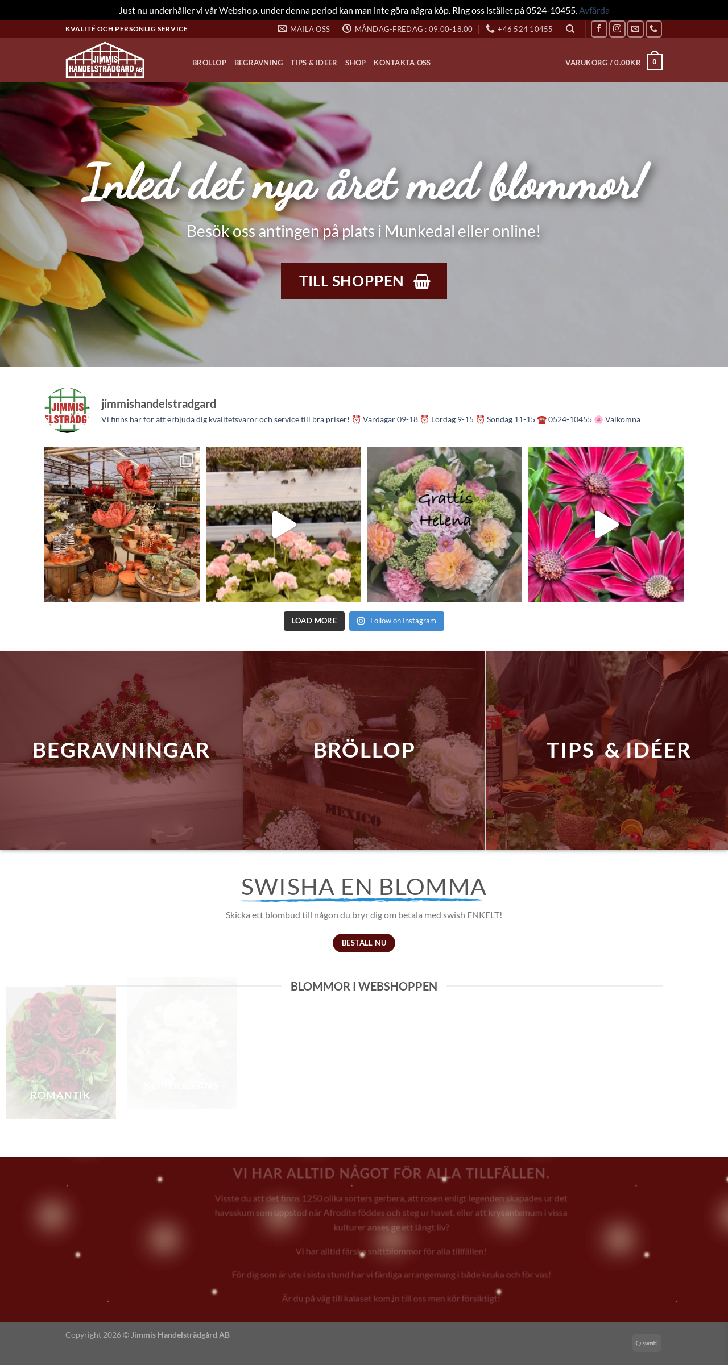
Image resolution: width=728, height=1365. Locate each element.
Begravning (258, 62)
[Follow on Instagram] (617, 28)
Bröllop (209, 62)
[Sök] (570, 29)
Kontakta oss (402, 62)
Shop (355, 62)
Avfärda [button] (594, 10)
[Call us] (654, 28)
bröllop (364, 749)
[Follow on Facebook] (599, 28)
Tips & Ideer (314, 62)
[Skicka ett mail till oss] (635, 28)
